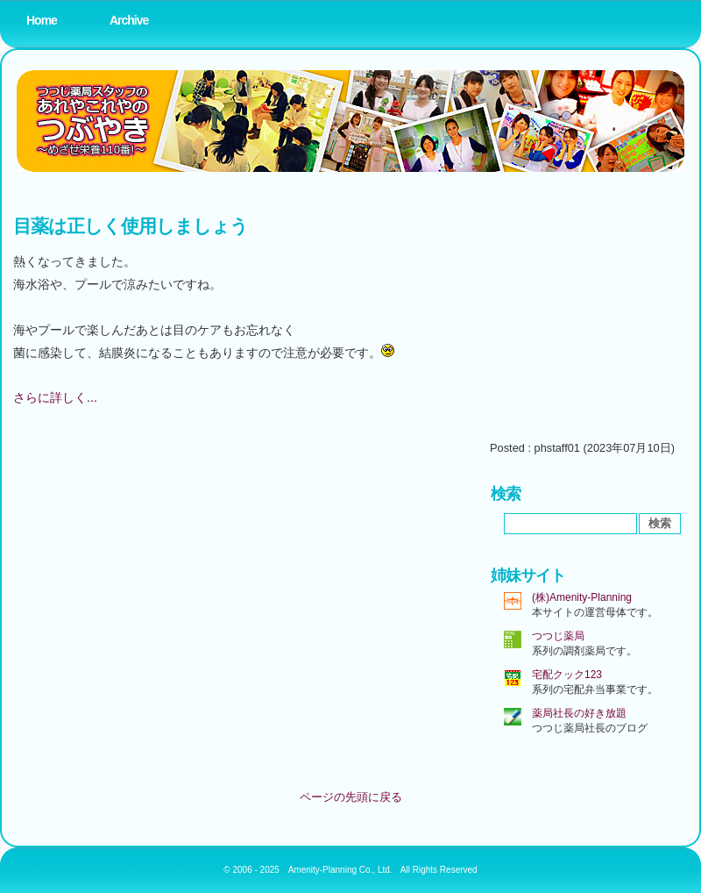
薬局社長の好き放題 (579, 713)
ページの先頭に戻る (351, 797)
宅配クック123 (567, 674)
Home (41, 20)
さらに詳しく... (55, 397)
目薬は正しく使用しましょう (130, 226)
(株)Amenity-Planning (582, 597)
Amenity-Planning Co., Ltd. (340, 870)
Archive (129, 20)
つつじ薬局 (558, 636)
